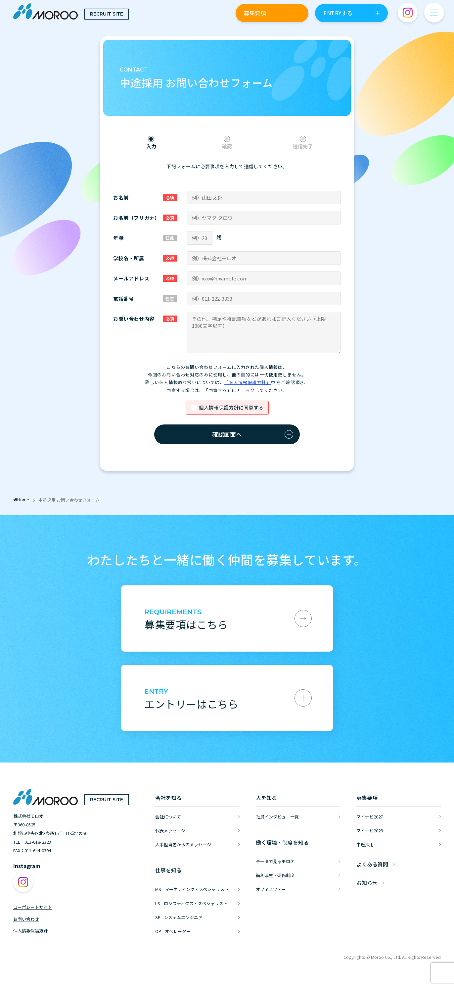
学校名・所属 (128, 258)
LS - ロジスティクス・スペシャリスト (191, 903)
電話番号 (123, 298)
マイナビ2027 (369, 816)
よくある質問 (372, 864)
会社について (168, 816)
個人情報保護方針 (30, 930)
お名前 (121, 197)
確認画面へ (227, 434)
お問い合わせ (26, 919)
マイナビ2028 (369, 830)
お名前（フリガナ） (136, 217)
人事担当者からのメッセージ (183, 844)
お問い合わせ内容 (134, 318)
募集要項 (255, 13)
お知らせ (367, 882)
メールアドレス (131, 278)
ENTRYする (337, 13)
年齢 (118, 237)
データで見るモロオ (275, 861)
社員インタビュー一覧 (277, 816)
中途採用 (365, 844)
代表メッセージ (170, 830)
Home (21, 499)
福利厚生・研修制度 (275, 875)
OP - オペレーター (173, 931)
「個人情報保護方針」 (247, 382)
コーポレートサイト (32, 907)
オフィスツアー (271, 889)
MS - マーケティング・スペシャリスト (192, 889)
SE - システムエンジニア (179, 917)
